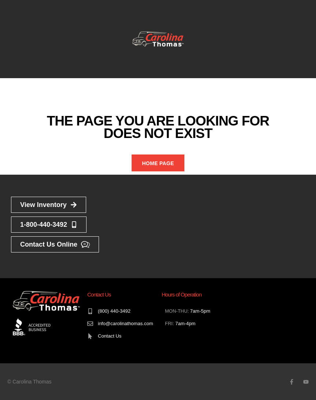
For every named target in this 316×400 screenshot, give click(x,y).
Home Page (158, 163)
